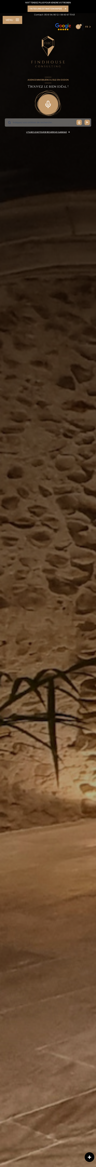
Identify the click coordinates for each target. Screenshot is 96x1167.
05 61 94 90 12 (51, 14)
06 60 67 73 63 (67, 14)
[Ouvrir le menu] (12, 20)
